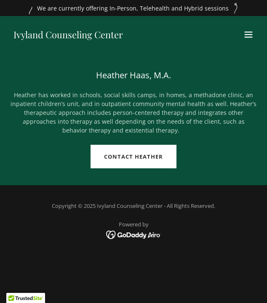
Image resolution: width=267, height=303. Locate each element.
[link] (68, 36)
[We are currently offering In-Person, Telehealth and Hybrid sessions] (133, 8)
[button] (248, 34)
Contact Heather (133, 156)
